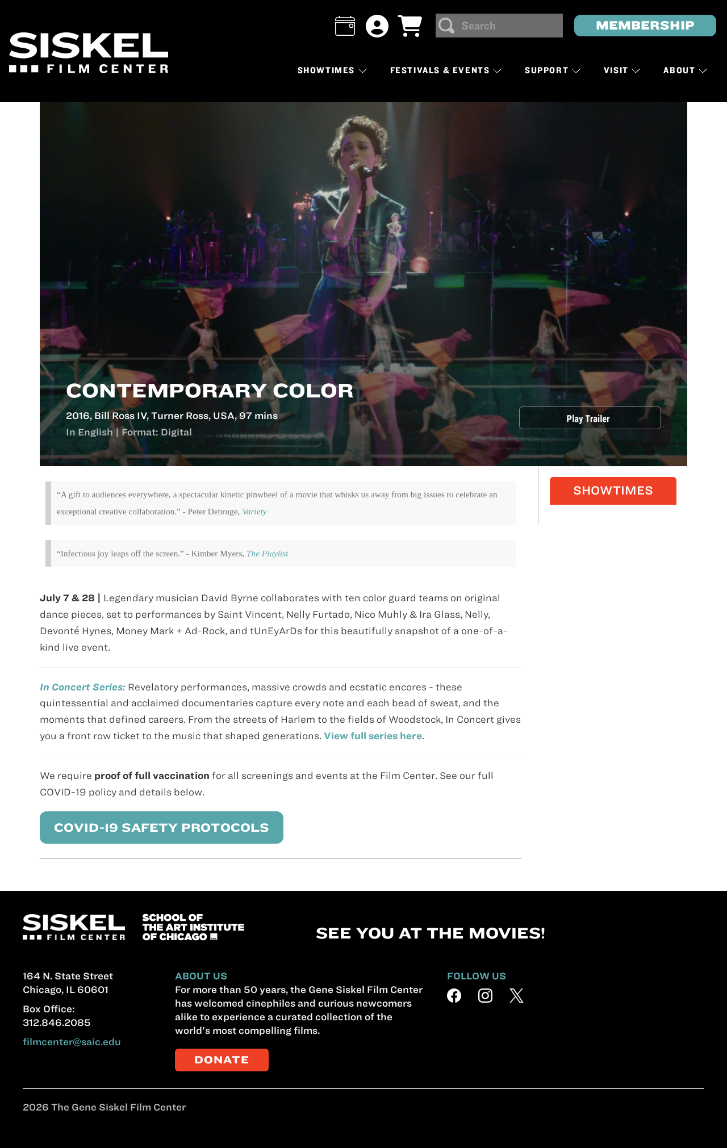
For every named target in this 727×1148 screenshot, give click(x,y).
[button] (345, 25)
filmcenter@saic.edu (72, 1042)
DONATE (221, 1059)
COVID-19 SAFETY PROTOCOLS (149, 826)
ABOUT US (201, 976)
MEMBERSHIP (645, 25)
